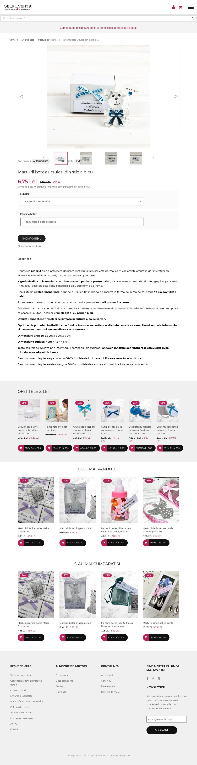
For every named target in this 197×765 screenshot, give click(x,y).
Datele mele (108, 686)
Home (13, 40)
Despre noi (62, 675)
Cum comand (18, 690)
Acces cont (107, 675)
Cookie (14, 729)
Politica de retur (19, 707)
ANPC (13, 723)
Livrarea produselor (21, 695)
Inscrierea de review (21, 718)
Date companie (64, 680)
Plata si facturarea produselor (26, 701)
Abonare (162, 730)
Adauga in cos (33, 448)
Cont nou (106, 680)
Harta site (61, 691)
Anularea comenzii (21, 712)
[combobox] (82, 201)
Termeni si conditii (20, 675)
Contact (60, 686)
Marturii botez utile (49, 40)
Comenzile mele (110, 691)
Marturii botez (28, 40)
